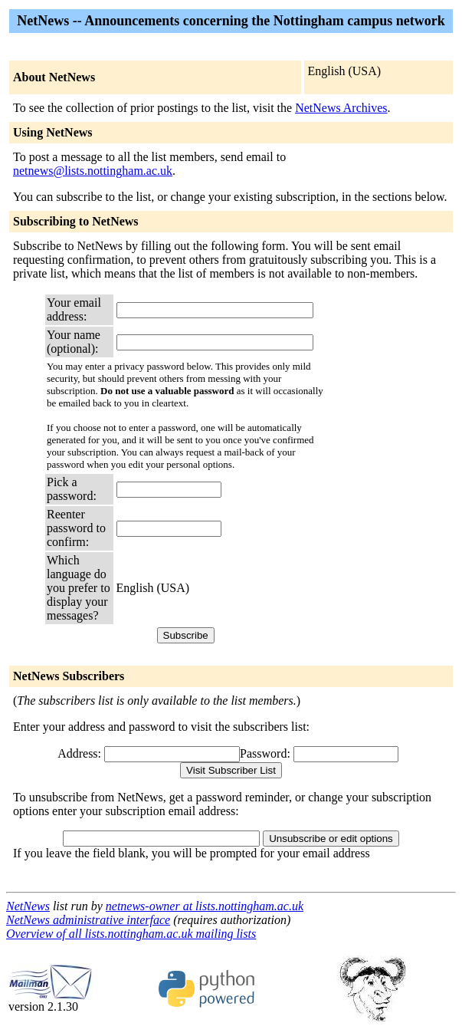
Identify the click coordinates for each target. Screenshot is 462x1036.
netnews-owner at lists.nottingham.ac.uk (204, 906)
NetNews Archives (341, 107)
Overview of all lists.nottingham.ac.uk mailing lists (131, 933)
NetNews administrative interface (88, 919)
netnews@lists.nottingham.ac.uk (92, 170)
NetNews (28, 906)
